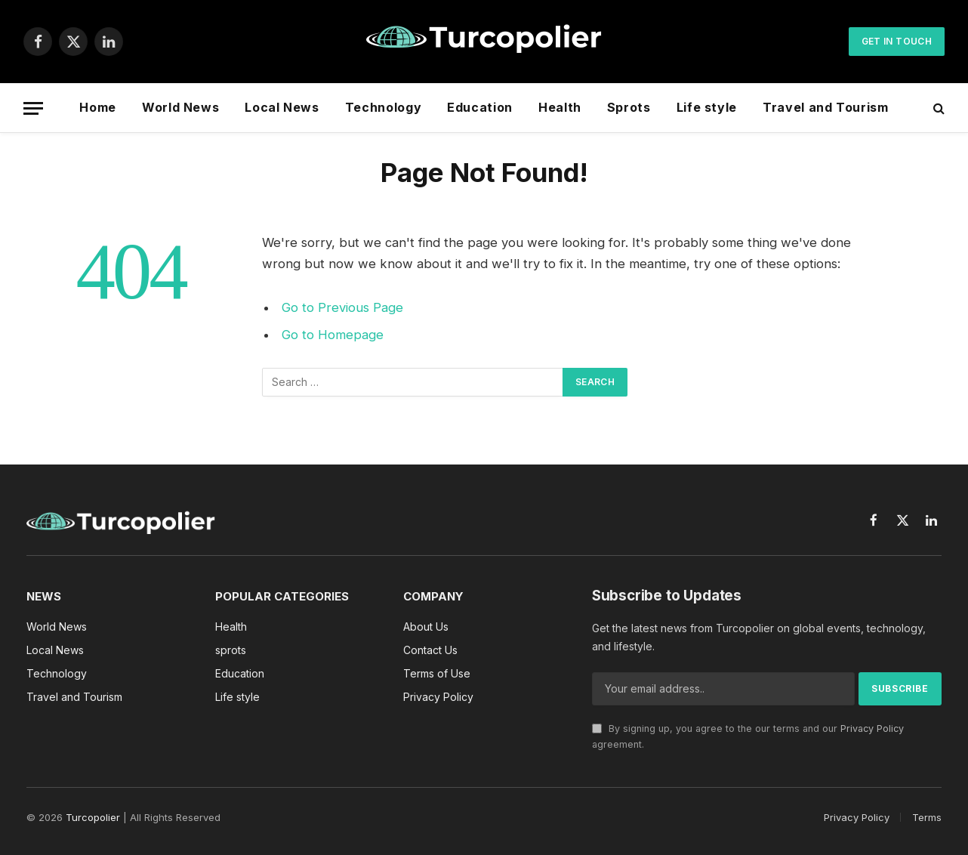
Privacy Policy (872, 728)
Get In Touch (897, 41)
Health (559, 107)
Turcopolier (93, 817)
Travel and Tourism (826, 107)
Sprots (629, 107)
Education (480, 107)
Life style (707, 107)
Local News (282, 107)
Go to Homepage (333, 334)
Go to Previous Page (342, 307)
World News (180, 107)
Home (97, 107)
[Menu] (33, 108)
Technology (383, 107)
